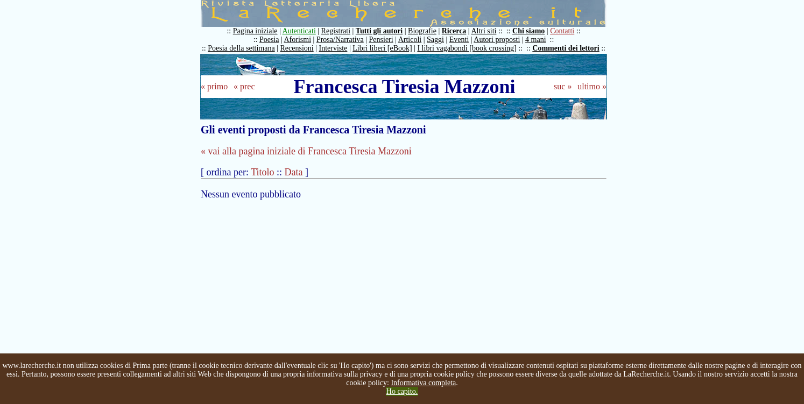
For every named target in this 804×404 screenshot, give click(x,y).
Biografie (422, 31)
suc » (563, 86)
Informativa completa (423, 383)
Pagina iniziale (255, 31)
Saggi (435, 40)
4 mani (535, 40)
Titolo (262, 172)
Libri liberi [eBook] (382, 48)
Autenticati (299, 31)
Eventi (459, 40)
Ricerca (454, 31)
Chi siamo (528, 31)
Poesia (269, 40)
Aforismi (298, 40)
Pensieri (381, 40)
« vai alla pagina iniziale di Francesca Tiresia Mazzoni (306, 151)
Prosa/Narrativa (340, 40)
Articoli (410, 40)
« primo (214, 86)
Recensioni (297, 48)
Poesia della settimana (241, 48)
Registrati (335, 31)
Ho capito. (402, 391)
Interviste (333, 48)
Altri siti (483, 31)
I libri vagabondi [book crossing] (466, 48)
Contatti (562, 31)
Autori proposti (497, 40)
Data (294, 172)
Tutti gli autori (379, 31)
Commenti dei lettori (565, 48)
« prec (244, 86)
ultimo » (591, 86)
